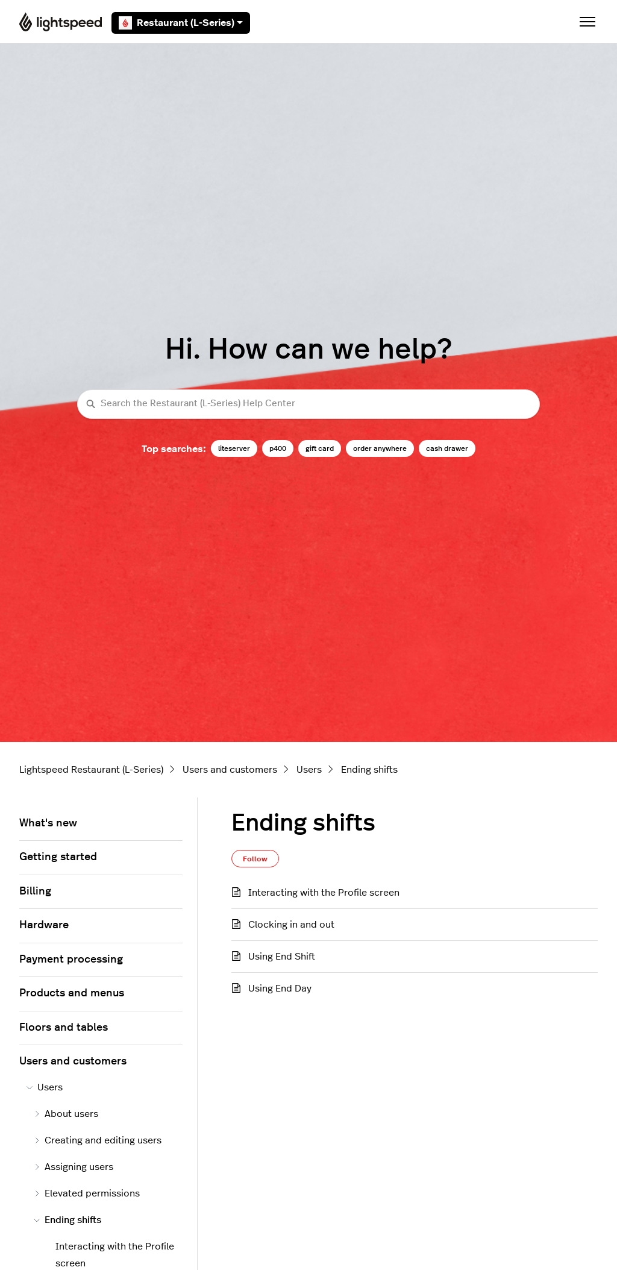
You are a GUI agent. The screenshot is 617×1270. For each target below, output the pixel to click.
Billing (35, 891)
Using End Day (280, 988)
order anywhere (380, 448)
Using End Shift (281, 956)
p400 (277, 448)
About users (66, 1114)
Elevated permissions (87, 1193)
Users (309, 770)
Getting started (58, 857)
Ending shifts (369, 770)
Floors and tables (63, 1027)
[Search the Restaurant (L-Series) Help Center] (308, 404)
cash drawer (447, 448)
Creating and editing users (97, 1140)
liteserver (234, 448)
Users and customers (230, 770)
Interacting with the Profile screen (323, 892)
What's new (48, 823)
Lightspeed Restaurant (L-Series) (91, 770)
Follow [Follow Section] (255, 859)
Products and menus (71, 993)
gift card (319, 448)
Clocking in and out (291, 924)
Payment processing (71, 959)
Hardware (44, 925)
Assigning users (73, 1167)
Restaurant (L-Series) (181, 23)
